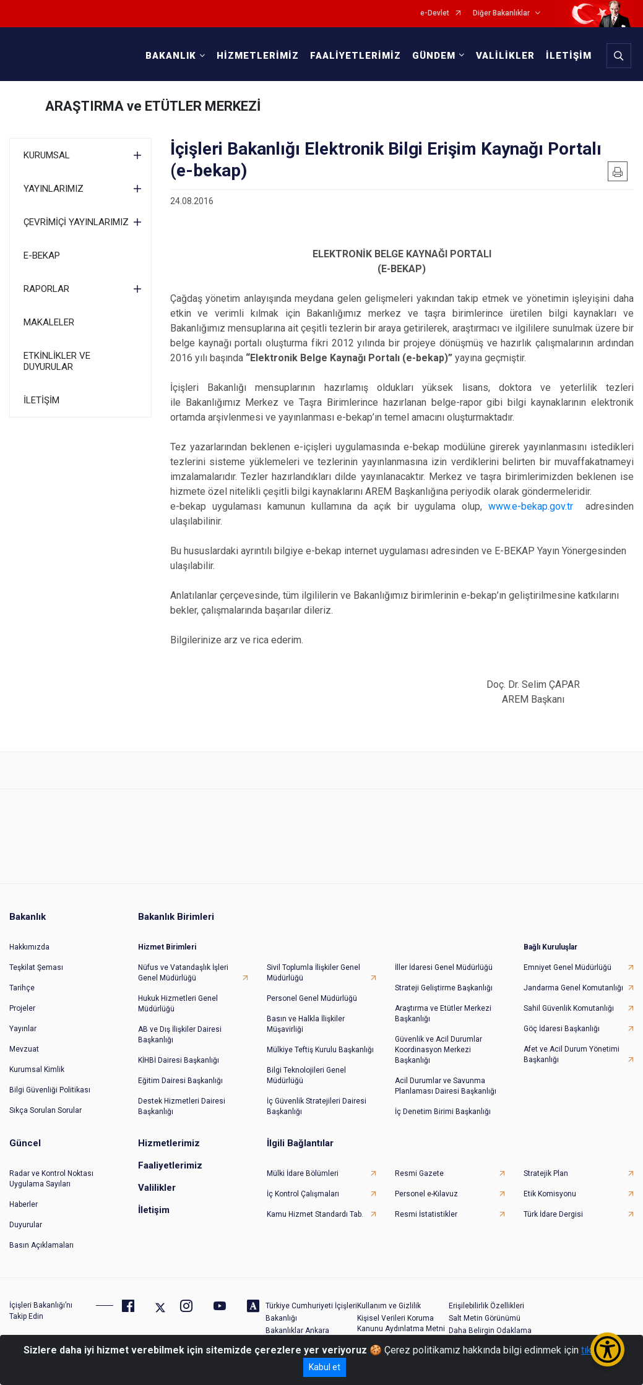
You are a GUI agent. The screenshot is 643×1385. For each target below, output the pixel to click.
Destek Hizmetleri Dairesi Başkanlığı (181, 1106)
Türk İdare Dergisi (553, 1214)
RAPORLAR (46, 288)
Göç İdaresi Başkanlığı (562, 1028)
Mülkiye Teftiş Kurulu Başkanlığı (320, 1049)
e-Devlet (434, 13)
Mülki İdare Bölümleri (303, 1173)
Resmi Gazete (419, 1173)
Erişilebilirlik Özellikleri (486, 1305)
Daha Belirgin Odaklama (490, 1330)
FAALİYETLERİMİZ (355, 55)
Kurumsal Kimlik (36, 1069)
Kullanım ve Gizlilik (389, 1305)
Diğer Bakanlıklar (501, 13)
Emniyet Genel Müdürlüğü (567, 967)
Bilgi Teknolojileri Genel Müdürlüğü (306, 1075)
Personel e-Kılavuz (426, 1194)
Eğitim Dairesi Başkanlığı (180, 1080)
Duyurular (25, 1224)
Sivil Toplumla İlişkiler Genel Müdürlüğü (313, 972)
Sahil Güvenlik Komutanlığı (569, 1008)
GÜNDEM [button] (433, 55)
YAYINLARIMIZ (54, 188)
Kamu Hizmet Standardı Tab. (315, 1214)
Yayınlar (23, 1028)
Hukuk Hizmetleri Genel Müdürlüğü (178, 1003)
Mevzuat (24, 1049)
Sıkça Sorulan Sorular (45, 1110)
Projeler (22, 1008)
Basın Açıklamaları (41, 1245)
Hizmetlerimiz (169, 1143)
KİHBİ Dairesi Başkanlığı (178, 1060)
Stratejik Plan (546, 1173)
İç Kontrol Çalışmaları (303, 1194)
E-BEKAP (42, 255)
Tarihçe (22, 988)
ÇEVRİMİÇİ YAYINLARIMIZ (76, 222)
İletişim (154, 1210)
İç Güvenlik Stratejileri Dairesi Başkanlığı (316, 1106)
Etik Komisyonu (550, 1194)
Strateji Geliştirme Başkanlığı (444, 988)
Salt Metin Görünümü (484, 1318)
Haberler (23, 1204)
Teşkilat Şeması (36, 967)
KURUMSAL (47, 155)
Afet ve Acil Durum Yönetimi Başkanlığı (571, 1054)
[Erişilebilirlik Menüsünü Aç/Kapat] (607, 1349)
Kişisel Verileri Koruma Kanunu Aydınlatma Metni (401, 1323)
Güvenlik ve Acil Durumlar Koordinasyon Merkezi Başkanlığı (438, 1050)
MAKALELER (49, 322)
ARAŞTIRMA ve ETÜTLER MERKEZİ (153, 106)
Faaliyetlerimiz (170, 1165)
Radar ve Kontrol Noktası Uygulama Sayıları (51, 1178)
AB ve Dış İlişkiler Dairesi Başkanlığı (180, 1034)
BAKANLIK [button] (170, 55)
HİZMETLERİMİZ (258, 55)
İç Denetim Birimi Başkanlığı (443, 1111)
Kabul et (324, 1367)
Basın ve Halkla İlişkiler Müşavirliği (306, 1024)
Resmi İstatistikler (426, 1214)
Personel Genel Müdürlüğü (312, 998)
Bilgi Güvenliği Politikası (49, 1090)
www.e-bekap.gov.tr (530, 506)
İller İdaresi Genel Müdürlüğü (444, 967)
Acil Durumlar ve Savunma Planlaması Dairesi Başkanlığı (445, 1086)
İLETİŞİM (569, 55)
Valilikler (157, 1187)
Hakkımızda (29, 947)
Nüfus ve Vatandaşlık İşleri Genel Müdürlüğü (183, 972)
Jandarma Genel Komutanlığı (573, 988)
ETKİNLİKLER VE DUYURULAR (57, 361)
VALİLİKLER (505, 55)
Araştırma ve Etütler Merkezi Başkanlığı (443, 1013)
